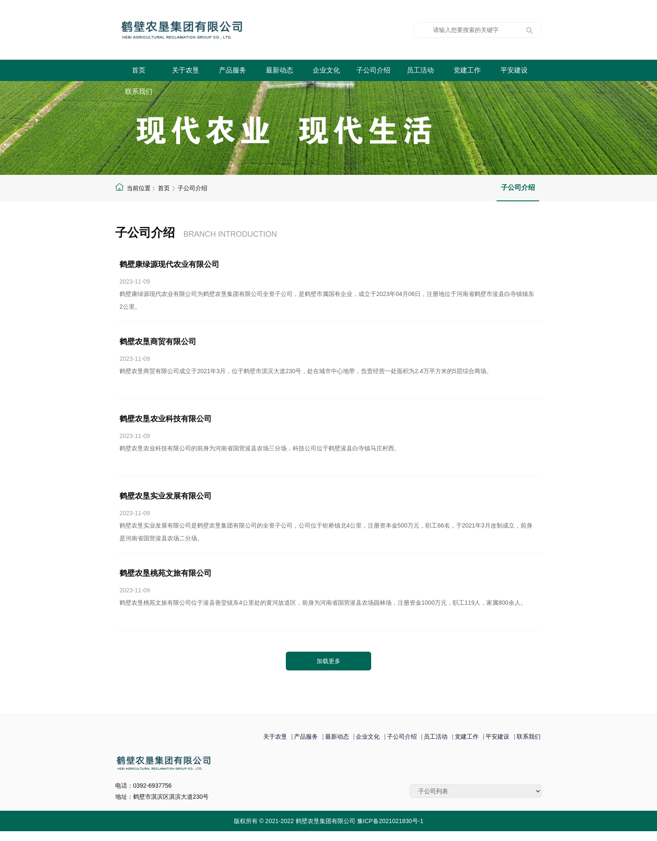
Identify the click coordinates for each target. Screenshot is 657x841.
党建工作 (467, 70)
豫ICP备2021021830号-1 (390, 821)
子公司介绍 (373, 70)
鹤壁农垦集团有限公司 (223, 30)
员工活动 (420, 70)
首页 (138, 70)
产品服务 (232, 70)
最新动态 (279, 70)
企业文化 (326, 70)
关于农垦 (185, 70)
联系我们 (138, 91)
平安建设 (514, 70)
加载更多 (328, 661)
